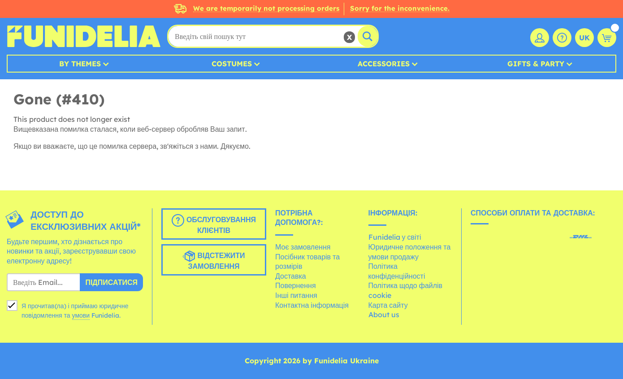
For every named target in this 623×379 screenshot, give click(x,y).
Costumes (232, 63)
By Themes (80, 63)
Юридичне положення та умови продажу (409, 251)
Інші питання (296, 295)
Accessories (384, 63)
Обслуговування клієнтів (214, 224)
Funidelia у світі (394, 237)
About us (383, 314)
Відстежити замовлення (213, 260)
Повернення (295, 285)
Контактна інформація (312, 305)
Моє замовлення (302, 246)
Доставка (290, 275)
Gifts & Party (535, 63)
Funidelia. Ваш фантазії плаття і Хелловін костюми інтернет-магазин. (83, 36)
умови (81, 315)
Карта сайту (388, 305)
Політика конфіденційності (396, 271)
